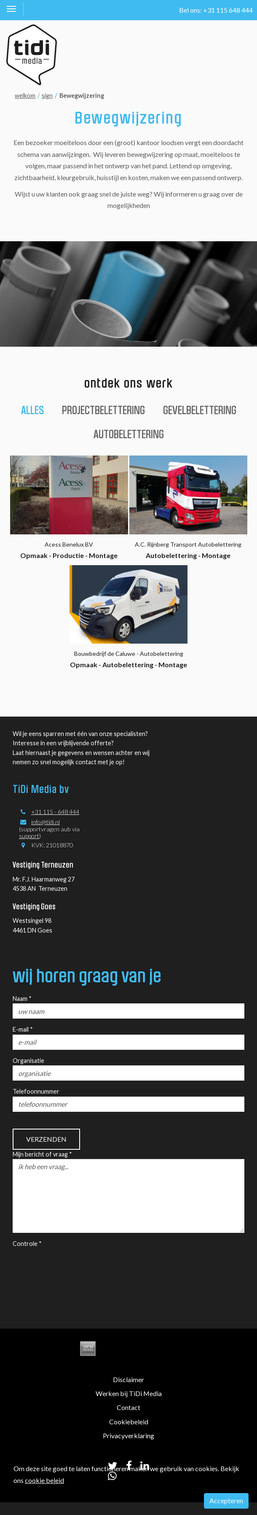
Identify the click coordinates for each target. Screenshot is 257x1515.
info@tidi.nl (45, 821)
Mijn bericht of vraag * (42, 1154)
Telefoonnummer (36, 1091)
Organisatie (28, 1060)
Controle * (27, 1243)
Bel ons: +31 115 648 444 (216, 10)
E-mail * (23, 1029)
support (29, 835)
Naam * (22, 998)
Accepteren (226, 1500)
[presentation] (77, 1265)
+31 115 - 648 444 (55, 811)
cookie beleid (44, 1480)
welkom (25, 95)
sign (47, 95)
